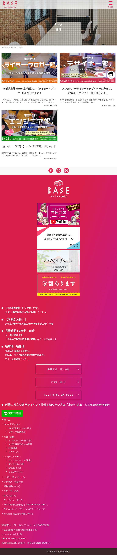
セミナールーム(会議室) (20, 460)
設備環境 (13, 448)
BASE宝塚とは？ (12, 424)
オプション (14, 452)
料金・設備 (9, 436)
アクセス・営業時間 (13, 482)
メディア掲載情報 (17, 432)
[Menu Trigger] (110, 5)
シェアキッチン (16, 472)
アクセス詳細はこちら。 (17, 359)
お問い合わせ (58, 382)
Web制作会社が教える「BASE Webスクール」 (26, 504)
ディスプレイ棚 (16, 464)
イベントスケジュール (14, 477)
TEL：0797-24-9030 (58, 395)
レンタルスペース (12, 456)
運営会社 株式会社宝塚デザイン (19, 514)
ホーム (7, 420)
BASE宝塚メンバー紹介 (20, 428)
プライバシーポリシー (14, 500)
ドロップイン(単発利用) (20, 440)
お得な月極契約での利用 (20, 444)
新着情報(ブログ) (12, 486)
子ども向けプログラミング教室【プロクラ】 (25, 509)
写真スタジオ (15, 468)
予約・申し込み (11, 491)
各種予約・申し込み (58, 369)
